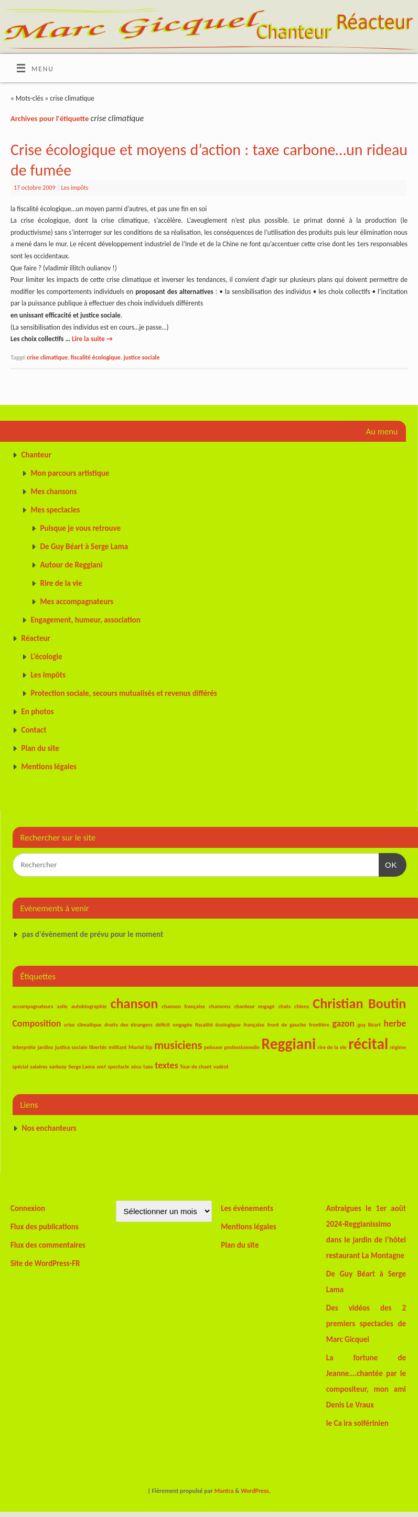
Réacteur (36, 638)
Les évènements (247, 1208)
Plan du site (40, 748)
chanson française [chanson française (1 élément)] (183, 1006)
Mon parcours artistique (70, 473)
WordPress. (256, 1490)
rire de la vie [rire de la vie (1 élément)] (332, 1047)
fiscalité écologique (96, 357)
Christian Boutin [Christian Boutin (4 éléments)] (359, 1003)
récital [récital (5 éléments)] (368, 1043)
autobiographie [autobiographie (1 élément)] (89, 1006)
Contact (34, 730)
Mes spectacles (55, 510)
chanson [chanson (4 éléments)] (134, 1003)
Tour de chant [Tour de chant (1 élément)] (195, 1066)
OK (388, 863)
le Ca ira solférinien (357, 1423)
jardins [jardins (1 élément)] (45, 1047)
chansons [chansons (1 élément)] (219, 1006)
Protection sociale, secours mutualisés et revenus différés (124, 693)
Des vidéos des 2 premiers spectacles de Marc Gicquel (366, 1323)
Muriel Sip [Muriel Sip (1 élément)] (140, 1047)
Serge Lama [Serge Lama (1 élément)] (81, 1066)
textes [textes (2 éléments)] (166, 1065)
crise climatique (47, 357)
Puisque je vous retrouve (80, 528)
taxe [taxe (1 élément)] (148, 1066)
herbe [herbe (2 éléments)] (394, 1023)
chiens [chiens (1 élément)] (301, 1006)
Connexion (27, 1208)
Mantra (224, 1490)
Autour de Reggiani (71, 565)
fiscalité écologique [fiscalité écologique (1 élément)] (218, 1024)
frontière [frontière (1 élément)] (319, 1024)
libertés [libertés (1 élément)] (97, 1047)
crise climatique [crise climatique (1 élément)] (83, 1024)
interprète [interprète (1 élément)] (24, 1047)
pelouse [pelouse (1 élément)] (213, 1047)
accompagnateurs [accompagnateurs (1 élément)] (33, 1006)
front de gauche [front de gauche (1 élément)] (286, 1024)
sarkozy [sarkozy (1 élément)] (58, 1066)
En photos (38, 711)
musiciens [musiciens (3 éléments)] (178, 1045)
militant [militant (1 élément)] (118, 1047)
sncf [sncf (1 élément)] (101, 1066)
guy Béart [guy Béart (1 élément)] (368, 1024)
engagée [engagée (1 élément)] (182, 1024)
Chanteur (36, 455)
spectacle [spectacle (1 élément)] (118, 1066)
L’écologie (46, 656)
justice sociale (142, 357)
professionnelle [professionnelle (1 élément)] (242, 1047)
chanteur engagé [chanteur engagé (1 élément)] (254, 1006)
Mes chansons (54, 491)
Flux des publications (44, 1226)
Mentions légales (49, 766)
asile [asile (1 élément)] (62, 1006)
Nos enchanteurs (49, 1128)
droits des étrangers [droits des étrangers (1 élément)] (128, 1024)
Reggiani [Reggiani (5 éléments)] (289, 1043)
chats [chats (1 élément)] (284, 1006)
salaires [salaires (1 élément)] (38, 1066)
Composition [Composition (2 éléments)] (37, 1023)
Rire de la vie (61, 583)
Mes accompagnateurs (77, 601)
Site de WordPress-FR (45, 1263)
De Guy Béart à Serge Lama (84, 546)
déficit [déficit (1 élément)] (162, 1024)
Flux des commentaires (47, 1245)
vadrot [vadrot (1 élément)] (221, 1066)
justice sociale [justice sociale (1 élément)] (71, 1047)
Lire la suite (92, 338)
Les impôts (75, 187)
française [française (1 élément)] (253, 1024)
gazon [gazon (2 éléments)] (343, 1023)
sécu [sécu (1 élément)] (136, 1066)
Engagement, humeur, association (86, 620)
